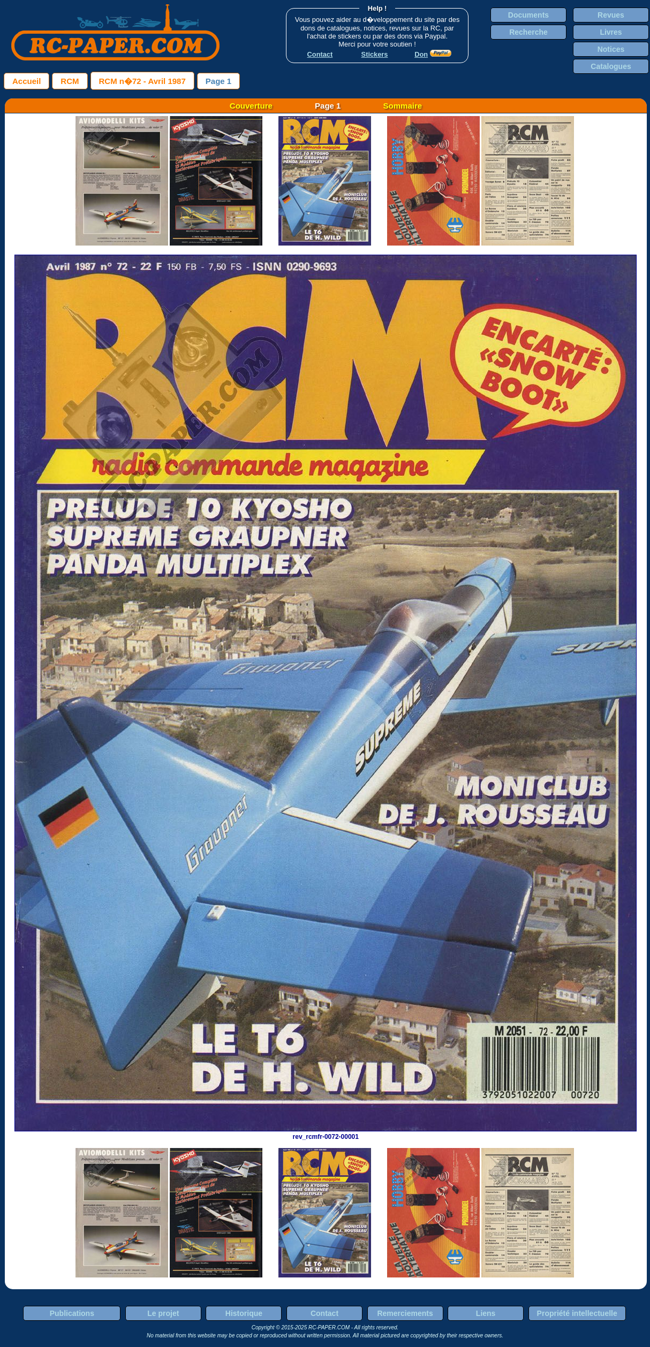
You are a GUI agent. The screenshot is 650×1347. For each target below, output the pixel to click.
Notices (611, 49)
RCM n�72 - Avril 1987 (142, 81)
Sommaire (402, 105)
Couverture (251, 105)
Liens (486, 1313)
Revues (611, 15)
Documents (528, 15)
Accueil (26, 81)
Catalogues (611, 66)
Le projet (163, 1313)
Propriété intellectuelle (577, 1313)
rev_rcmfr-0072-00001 (325, 1133)
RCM (70, 81)
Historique (243, 1313)
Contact (324, 1313)
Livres (611, 32)
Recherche (528, 32)
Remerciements (405, 1313)
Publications (72, 1313)
